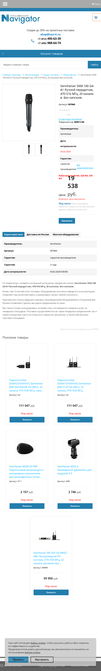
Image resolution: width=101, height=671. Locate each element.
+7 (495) (49, 43)
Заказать (66, 220)
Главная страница (11, 74)
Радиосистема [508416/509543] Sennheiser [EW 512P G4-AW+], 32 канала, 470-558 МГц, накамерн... (74, 385)
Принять (18, 659)
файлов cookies (32, 652)
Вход (97, 3)
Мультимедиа (32, 74)
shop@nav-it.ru (50, 34)
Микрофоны (69, 74)
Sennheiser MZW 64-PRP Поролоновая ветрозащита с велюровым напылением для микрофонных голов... (26, 471)
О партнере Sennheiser (70, 119)
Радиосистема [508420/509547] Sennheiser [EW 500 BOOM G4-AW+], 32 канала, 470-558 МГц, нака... (26, 385)
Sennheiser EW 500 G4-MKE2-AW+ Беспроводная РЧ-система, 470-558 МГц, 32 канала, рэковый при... (50, 558)
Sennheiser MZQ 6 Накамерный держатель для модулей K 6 (74, 470)
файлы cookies (38, 642)
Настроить (42, 659)
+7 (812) (49, 38)
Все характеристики (85, 166)
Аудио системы (51, 74)
